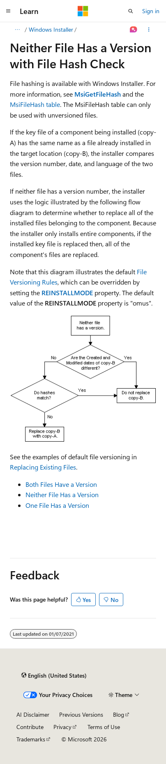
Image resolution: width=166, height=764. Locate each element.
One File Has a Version (57, 505)
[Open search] (130, 11)
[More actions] (149, 29)
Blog (118, 714)
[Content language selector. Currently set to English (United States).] (54, 675)
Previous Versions (81, 714)
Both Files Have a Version (61, 484)
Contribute (30, 727)
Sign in (150, 11)
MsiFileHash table (35, 104)
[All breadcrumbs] (17, 29)
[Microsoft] (83, 11)
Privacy (62, 727)
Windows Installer (51, 29)
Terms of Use (104, 727)
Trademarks (30, 739)
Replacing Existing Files (43, 467)
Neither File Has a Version (62, 494)
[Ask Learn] (134, 29)
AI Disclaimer (32, 714)
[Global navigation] (8, 11)
